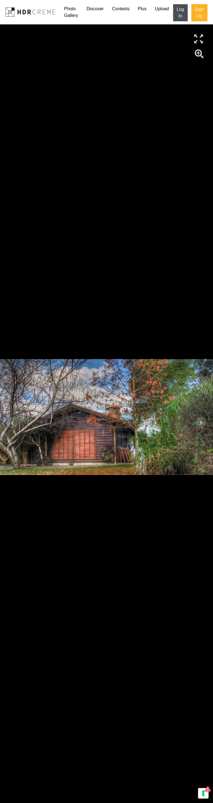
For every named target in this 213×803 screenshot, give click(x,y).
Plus (142, 8)
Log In (180, 12)
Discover (95, 8)
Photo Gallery (71, 12)
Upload (162, 8)
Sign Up (199, 12)
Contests (121, 8)
